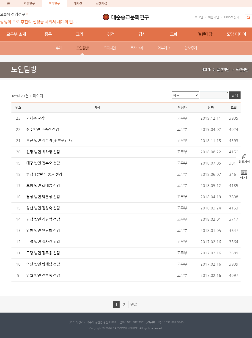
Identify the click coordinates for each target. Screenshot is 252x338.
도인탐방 (242, 70)
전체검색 (246, 20)
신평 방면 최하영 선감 (43, 152)
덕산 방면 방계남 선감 (43, 264)
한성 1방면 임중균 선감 (44, 174)
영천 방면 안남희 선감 (43, 230)
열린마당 (222, 70)
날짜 (211, 107)
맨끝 (133, 304)
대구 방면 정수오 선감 (43, 163)
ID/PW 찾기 (231, 17)
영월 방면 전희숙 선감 (43, 275)
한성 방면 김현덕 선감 (43, 219)
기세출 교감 (35, 118)
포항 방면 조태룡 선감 (43, 185)
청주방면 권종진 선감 (42, 129)
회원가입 (213, 17)
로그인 (199, 17)
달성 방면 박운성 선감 (43, 197)
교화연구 (54, 3)
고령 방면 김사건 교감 (43, 241)
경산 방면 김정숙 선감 (43, 208)
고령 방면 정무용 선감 (43, 253)
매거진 (78, 3)
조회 (234, 107)
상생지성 (101, 3)
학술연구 (29, 3)
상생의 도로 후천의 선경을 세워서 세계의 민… (38, 22)
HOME (206, 70)
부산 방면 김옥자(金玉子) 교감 (50, 140)
